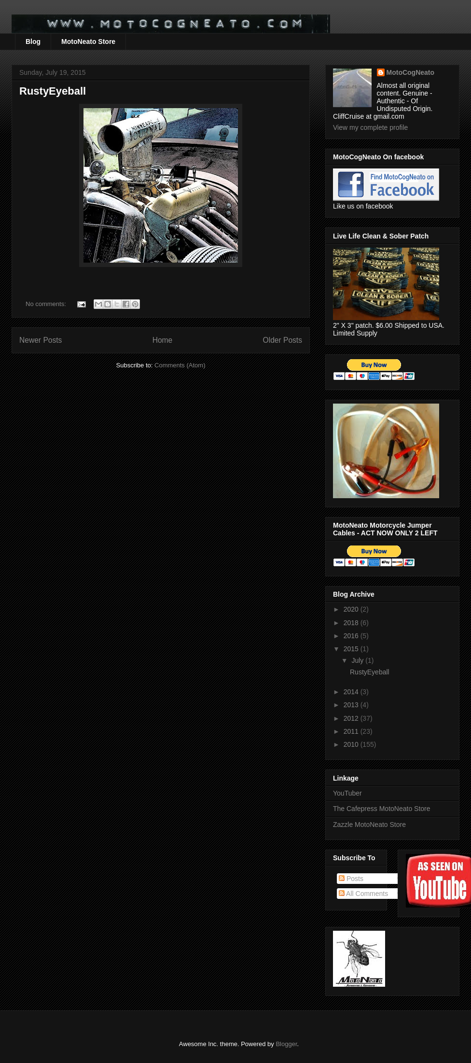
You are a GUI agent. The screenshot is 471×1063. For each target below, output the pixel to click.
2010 (352, 744)
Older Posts (282, 340)
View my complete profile (370, 127)
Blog (33, 41)
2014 (352, 692)
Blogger (286, 1044)
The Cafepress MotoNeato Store (381, 808)
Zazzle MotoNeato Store (369, 824)
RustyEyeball (52, 91)
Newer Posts (40, 340)
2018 (352, 623)
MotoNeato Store (88, 41)
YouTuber (347, 793)
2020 (352, 609)
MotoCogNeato (411, 72)
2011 (352, 731)
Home (162, 340)
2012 (352, 718)
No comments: (47, 304)
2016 (352, 636)
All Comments (363, 893)
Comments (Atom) (179, 365)
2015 (352, 649)
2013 (352, 705)
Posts (351, 878)
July (358, 660)
